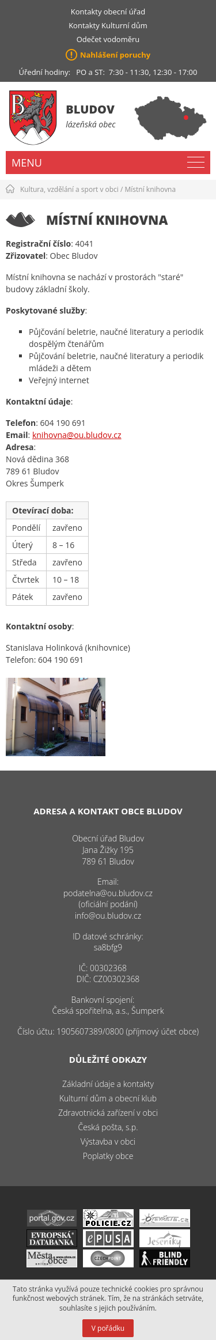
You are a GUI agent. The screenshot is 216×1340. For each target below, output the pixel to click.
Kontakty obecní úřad (108, 11)
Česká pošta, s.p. (108, 1127)
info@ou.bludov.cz (108, 915)
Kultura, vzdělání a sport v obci (69, 189)
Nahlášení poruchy (115, 55)
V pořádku (108, 1328)
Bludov (90, 109)
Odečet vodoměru (108, 39)
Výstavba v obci (108, 1141)
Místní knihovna (150, 189)
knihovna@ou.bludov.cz (77, 434)
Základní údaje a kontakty (108, 1083)
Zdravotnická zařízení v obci (108, 1112)
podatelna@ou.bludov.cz (108, 893)
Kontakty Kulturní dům (108, 25)
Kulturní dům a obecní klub (108, 1098)
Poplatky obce (108, 1155)
